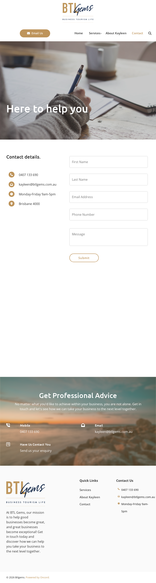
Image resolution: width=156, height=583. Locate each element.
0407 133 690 (29, 432)
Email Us (26, 32)
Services (94, 33)
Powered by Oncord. (38, 577)
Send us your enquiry (36, 451)
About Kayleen (116, 33)
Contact (137, 33)
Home (78, 33)
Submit (84, 258)
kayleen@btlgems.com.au (113, 432)
